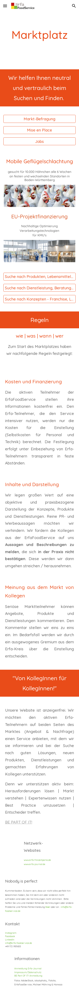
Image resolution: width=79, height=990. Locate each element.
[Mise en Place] (40, 130)
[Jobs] (40, 141)
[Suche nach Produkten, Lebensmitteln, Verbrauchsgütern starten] (40, 276)
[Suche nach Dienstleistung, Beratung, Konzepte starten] (40, 287)
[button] (5, 6)
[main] (39, 34)
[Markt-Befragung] (40, 118)
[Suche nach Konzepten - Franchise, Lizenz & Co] (40, 298)
